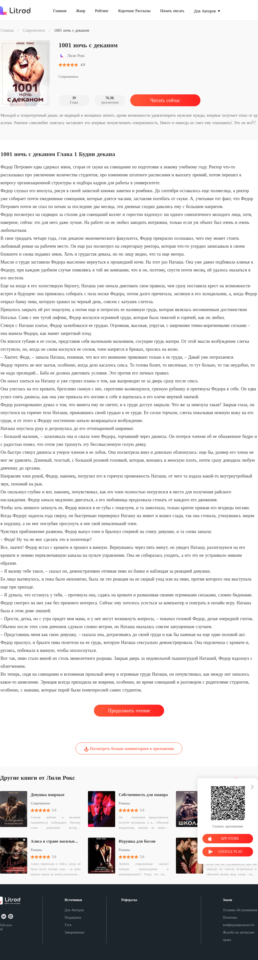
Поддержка (72, 917)
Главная (7, 30)
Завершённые (74, 932)
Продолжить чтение (129, 710)
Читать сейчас (165, 100)
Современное (34, 30)
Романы (124, 803)
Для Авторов (74, 910)
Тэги (67, 925)
